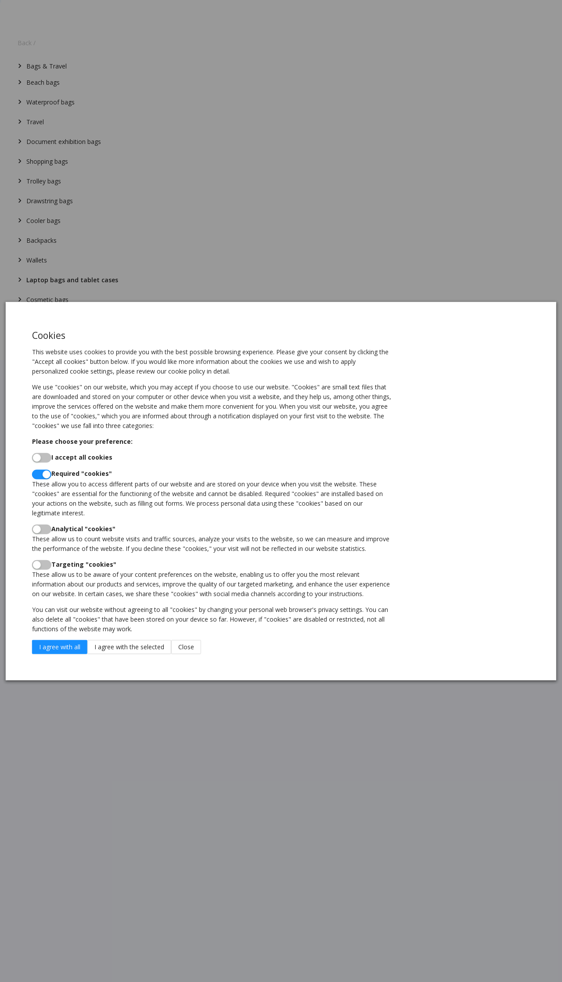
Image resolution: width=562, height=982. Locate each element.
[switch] (41, 458)
